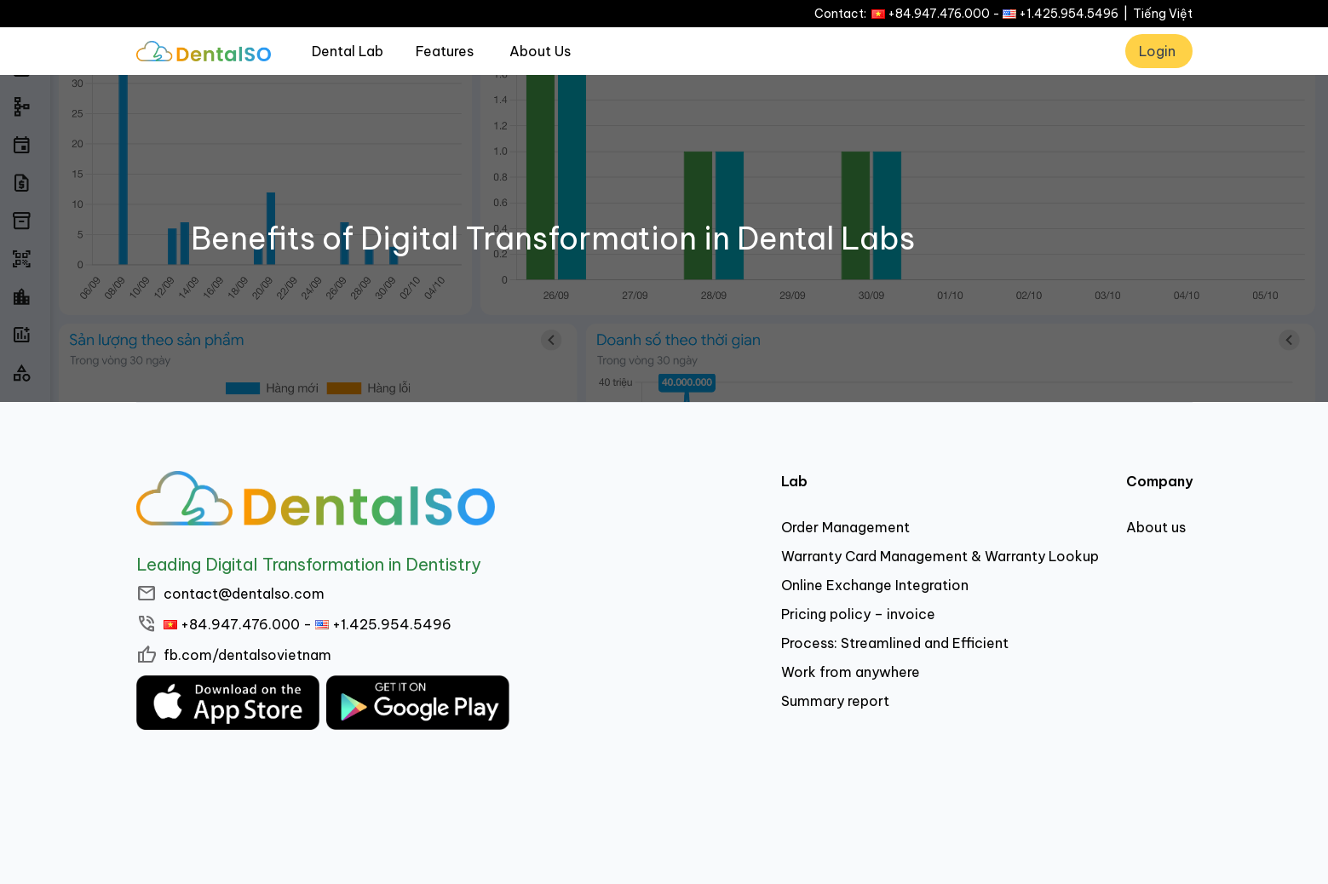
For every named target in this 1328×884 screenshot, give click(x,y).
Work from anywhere (850, 671)
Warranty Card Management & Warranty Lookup (940, 556)
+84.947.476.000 (939, 13)
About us (1156, 527)
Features (445, 51)
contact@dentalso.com (244, 593)
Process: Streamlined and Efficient (895, 643)
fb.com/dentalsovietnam (247, 654)
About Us (540, 51)
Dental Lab (347, 51)
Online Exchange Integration (875, 585)
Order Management (845, 527)
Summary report (835, 700)
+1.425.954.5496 (1068, 13)
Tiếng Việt (1163, 13)
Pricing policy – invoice (858, 614)
